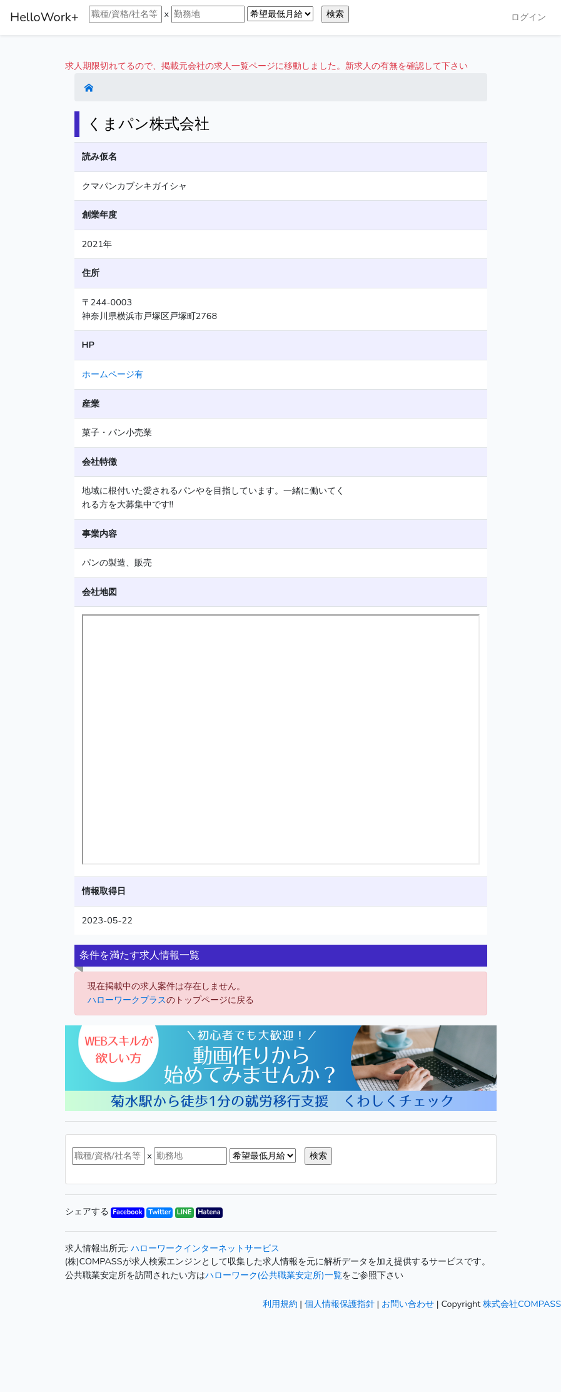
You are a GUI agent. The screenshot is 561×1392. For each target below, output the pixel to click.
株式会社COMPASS (522, 1304)
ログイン (528, 17)
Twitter (159, 1212)
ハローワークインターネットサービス (205, 1248)
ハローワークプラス (127, 999)
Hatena (209, 1212)
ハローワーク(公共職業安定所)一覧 (273, 1275)
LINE (184, 1212)
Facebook (127, 1212)
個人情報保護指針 (340, 1304)
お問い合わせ (408, 1304)
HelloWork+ (44, 17)
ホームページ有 (112, 374)
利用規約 (280, 1304)
